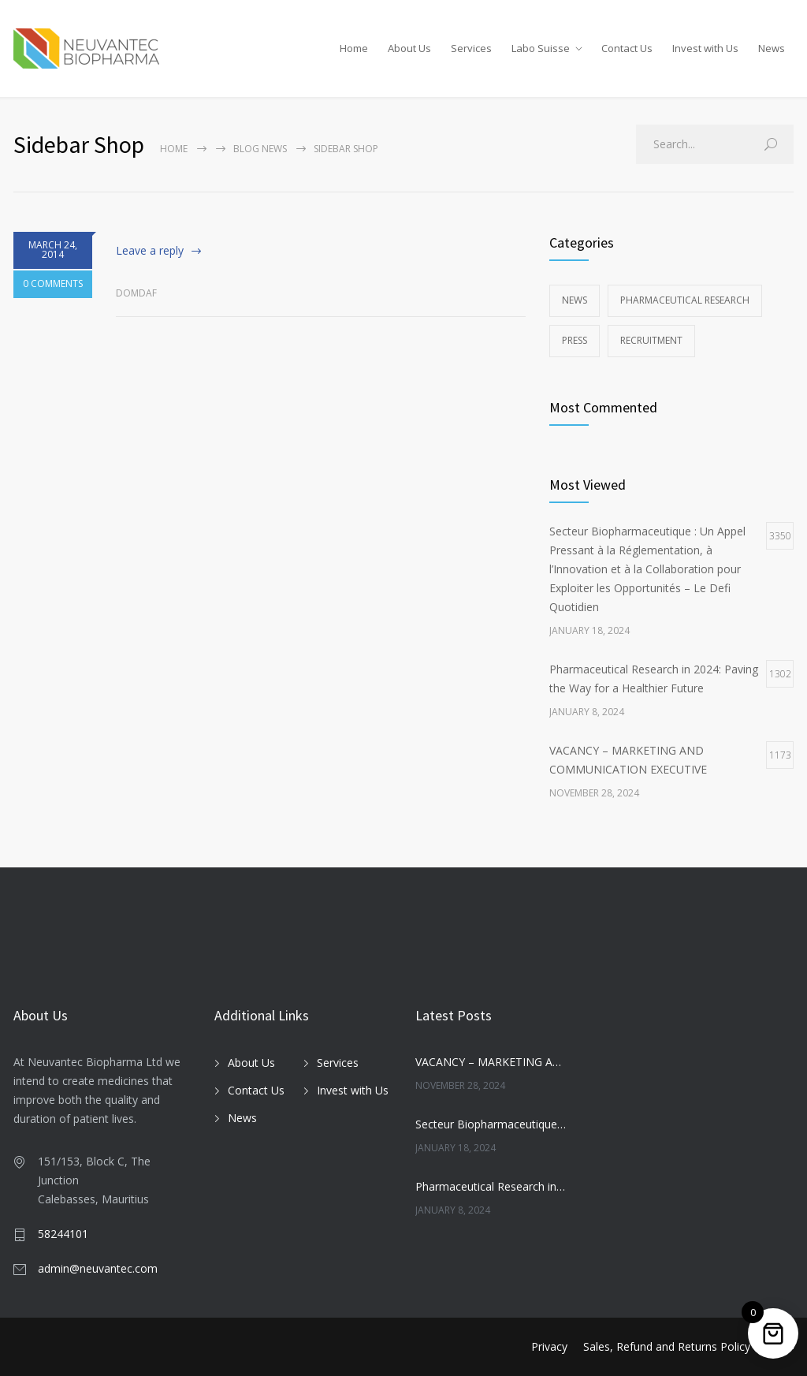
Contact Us (627, 48)
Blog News (260, 148)
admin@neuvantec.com (98, 1268)
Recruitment (651, 340)
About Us (409, 48)
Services (471, 48)
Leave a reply (150, 250)
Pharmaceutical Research (684, 300)
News (771, 48)
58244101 (63, 1233)
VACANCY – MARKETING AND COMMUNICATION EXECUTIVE (490, 1061)
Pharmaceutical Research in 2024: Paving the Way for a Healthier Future (490, 1186)
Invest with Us (705, 48)
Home (354, 48)
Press (574, 340)
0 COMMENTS (53, 292)
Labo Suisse (540, 48)
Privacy (549, 1346)
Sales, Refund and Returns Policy (666, 1346)
